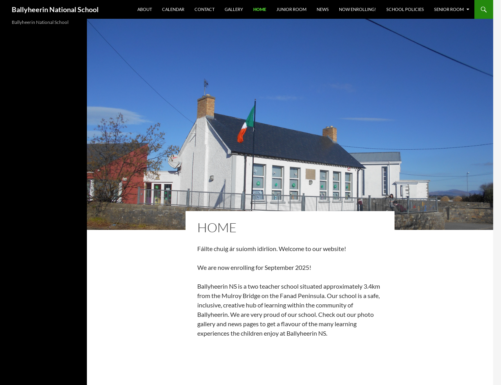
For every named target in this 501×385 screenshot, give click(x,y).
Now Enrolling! (357, 9)
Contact (204, 9)
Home (259, 9)
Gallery (234, 9)
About (144, 9)
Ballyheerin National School (55, 9)
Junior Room (291, 9)
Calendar (173, 9)
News (323, 9)
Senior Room (449, 9)
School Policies (405, 9)
